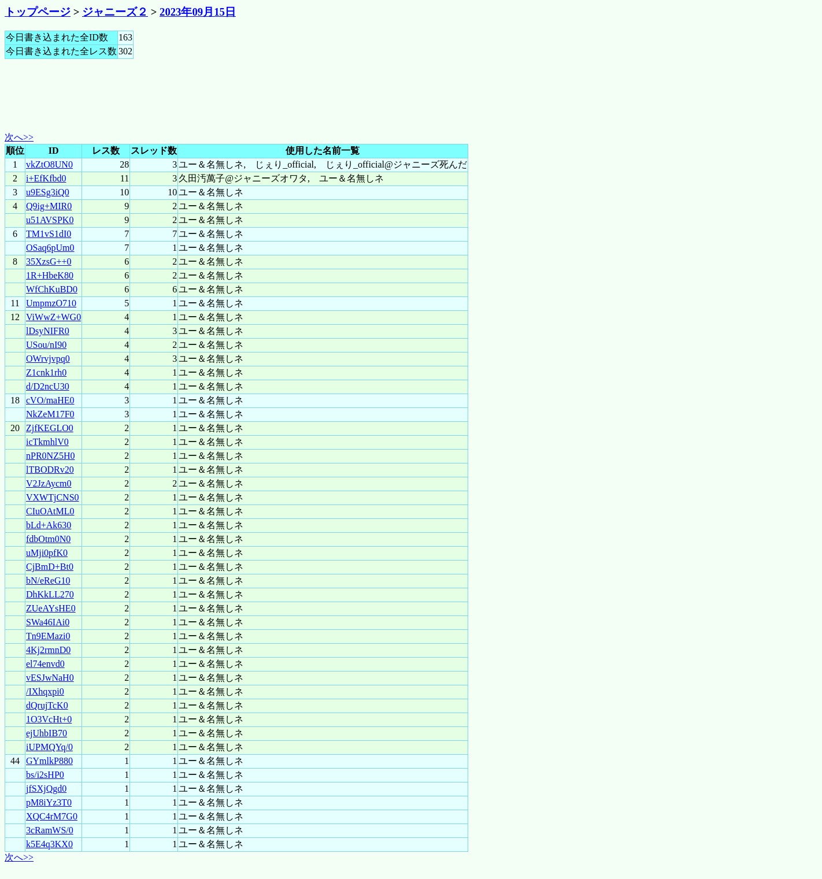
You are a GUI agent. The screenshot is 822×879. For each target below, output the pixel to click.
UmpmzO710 (51, 303)
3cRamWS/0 (49, 830)
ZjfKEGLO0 (49, 428)
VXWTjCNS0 (52, 497)
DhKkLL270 (50, 594)
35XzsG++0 (48, 261)
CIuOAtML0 (50, 511)
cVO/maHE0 (50, 400)
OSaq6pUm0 (50, 248)
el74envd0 (45, 664)
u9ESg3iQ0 (47, 192)
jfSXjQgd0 (46, 788)
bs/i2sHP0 (45, 775)
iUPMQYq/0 (49, 747)
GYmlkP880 (49, 761)
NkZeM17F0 (50, 414)
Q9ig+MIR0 (49, 206)
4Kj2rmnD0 (48, 650)
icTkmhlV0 (47, 442)
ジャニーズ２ (115, 12)
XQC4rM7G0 (51, 816)
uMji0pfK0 (47, 553)
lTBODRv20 (50, 469)
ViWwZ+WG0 (53, 317)
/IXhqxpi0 (45, 691)
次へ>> (19, 137)
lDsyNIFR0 (47, 331)
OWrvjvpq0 (48, 359)
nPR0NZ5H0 (50, 456)
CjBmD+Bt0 (49, 567)
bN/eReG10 (48, 580)
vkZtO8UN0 (49, 164)
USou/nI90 (46, 345)
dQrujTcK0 (47, 705)
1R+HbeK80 (49, 275)
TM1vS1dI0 (48, 234)
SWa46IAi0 (47, 622)
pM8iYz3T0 (49, 802)
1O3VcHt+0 (49, 719)
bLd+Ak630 (48, 525)
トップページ (38, 12)
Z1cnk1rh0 (46, 372)
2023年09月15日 (198, 12)
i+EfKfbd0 (46, 178)
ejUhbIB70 (46, 733)
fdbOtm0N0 (48, 539)
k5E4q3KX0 (49, 844)
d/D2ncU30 (47, 386)
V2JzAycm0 (49, 483)
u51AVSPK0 (49, 220)
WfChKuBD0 (51, 289)
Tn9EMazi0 (48, 636)
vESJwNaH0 (50, 678)
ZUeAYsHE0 (51, 608)
